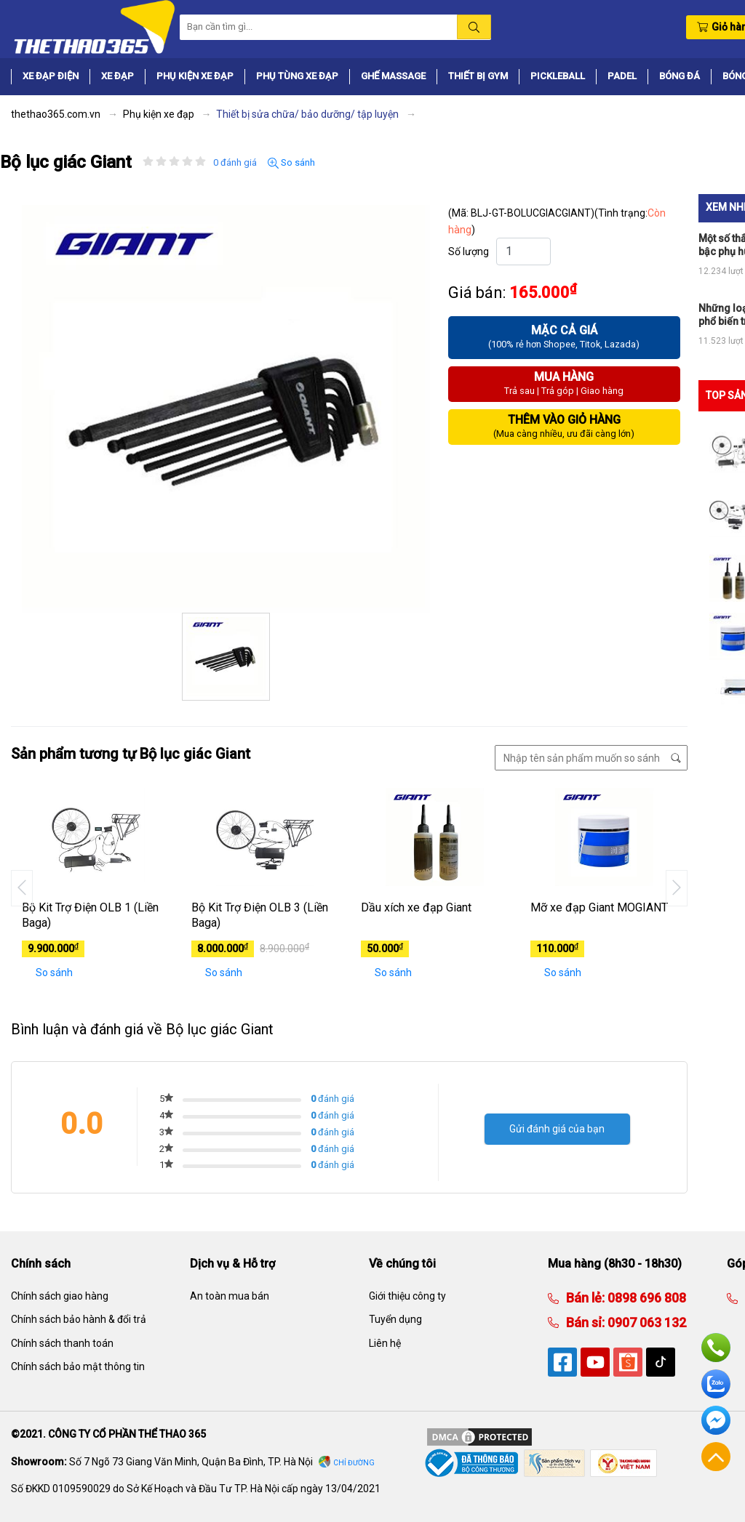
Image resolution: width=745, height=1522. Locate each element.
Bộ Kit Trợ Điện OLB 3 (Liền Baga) (259, 915)
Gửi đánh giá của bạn (557, 1129)
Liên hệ (385, 1343)
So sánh (291, 163)
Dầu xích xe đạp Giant (416, 907)
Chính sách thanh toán (62, 1343)
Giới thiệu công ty (407, 1296)
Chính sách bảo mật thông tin (78, 1366)
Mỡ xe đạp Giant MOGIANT (599, 907)
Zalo (715, 1383)
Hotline (715, 1347)
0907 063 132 (645, 1322)
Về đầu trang (715, 1456)
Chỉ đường (354, 1463)
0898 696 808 (645, 1297)
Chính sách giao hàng (59, 1296)
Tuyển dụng (395, 1319)
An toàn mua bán (229, 1296)
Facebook (715, 1420)
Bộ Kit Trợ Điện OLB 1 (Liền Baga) (90, 915)
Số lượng (468, 251)
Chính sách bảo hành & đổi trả (78, 1319)
